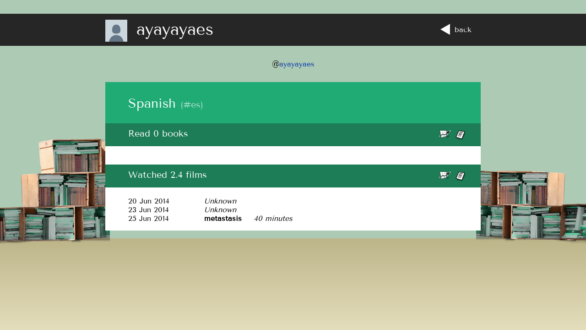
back (456, 29)
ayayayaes (297, 64)
